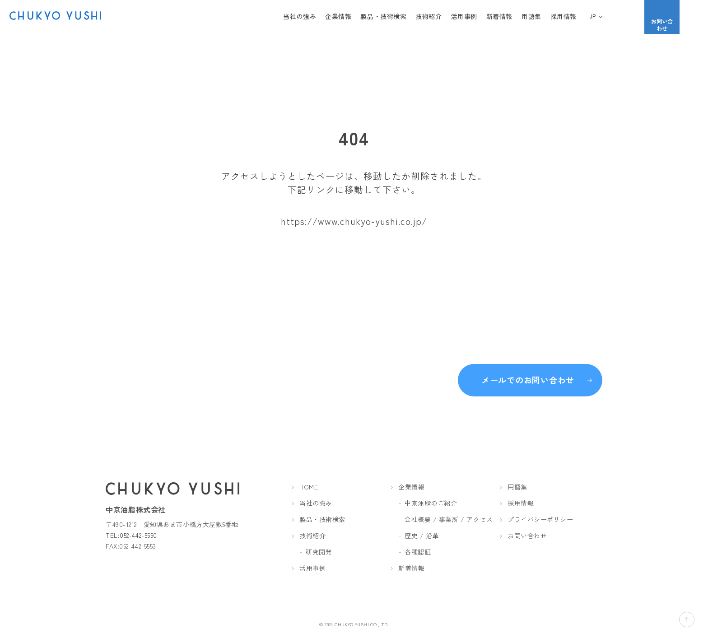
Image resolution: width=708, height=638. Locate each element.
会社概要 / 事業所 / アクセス (449, 519)
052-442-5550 (138, 535)
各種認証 (418, 551)
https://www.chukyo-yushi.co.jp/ (354, 221)
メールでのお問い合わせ (527, 375)
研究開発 (319, 551)
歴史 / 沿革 (422, 535)
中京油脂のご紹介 (431, 503)
